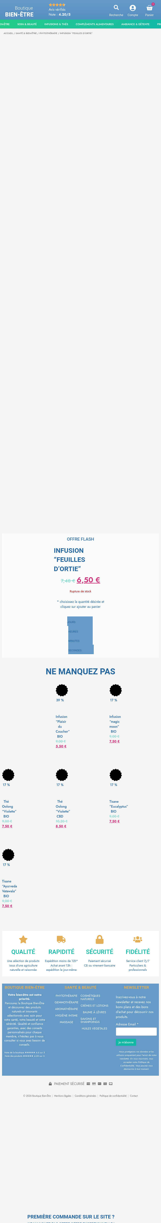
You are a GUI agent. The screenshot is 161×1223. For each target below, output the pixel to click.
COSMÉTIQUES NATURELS (90, 999)
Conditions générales (85, 1097)
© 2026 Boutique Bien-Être (37, 1097)
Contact (134, 1097)
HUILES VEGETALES (94, 1030)
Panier (149, 15)
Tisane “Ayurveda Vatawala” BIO (9, 889)
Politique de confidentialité (113, 1097)
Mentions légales (62, 1097)
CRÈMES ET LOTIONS (94, 1007)
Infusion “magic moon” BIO (115, 724)
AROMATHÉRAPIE (66, 1010)
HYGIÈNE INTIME (66, 1017)
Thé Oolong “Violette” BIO (9, 809)
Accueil (8, 33)
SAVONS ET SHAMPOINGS (90, 1022)
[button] (116, 7)
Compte (133, 15)
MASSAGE (66, 1024)
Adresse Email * (127, 1025)
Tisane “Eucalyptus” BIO (118, 806)
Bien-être (19, 15)
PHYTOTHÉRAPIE (48, 33)
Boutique (24, 8)
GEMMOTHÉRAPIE (66, 1004)
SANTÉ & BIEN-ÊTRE (26, 33)
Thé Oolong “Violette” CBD (63, 809)
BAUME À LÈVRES (94, 1014)
